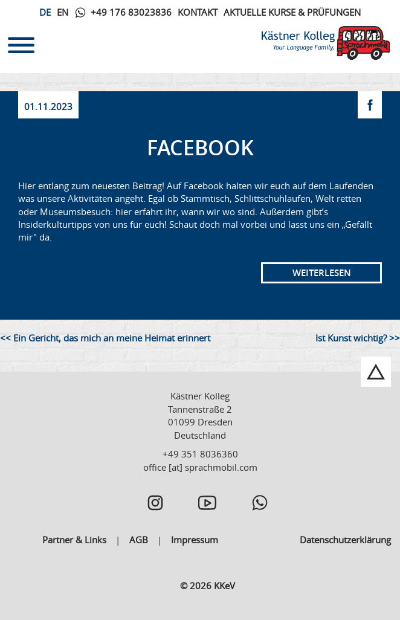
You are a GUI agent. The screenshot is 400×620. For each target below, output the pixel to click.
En (62, 12)
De (45, 12)
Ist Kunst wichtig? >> (357, 338)
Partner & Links (74, 540)
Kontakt (198, 12)
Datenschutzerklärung (345, 540)
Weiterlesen (321, 272)
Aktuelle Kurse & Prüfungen (292, 12)
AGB (138, 540)
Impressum (194, 540)
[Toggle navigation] (21, 43)
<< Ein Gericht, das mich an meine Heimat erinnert (105, 338)
